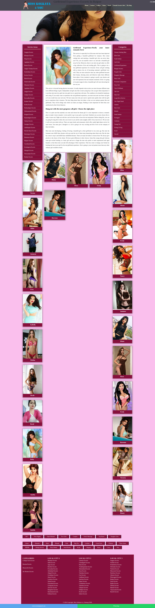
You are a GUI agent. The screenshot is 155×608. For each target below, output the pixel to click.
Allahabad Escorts (53, 571)
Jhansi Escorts (52, 577)
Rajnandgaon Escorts (30, 117)
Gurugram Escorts (53, 585)
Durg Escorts (28, 59)
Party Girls (117, 78)
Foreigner (117, 117)
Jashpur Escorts (28, 95)
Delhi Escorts (51, 562)
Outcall (116, 134)
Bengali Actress (118, 68)
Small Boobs (67, 547)
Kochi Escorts (83, 592)
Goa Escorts (82, 575)
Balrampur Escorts (29, 134)
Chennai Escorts (83, 560)
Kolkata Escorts (52, 594)
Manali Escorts (114, 587)
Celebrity (116, 121)
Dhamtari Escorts (29, 85)
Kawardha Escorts (29, 98)
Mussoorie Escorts (115, 571)
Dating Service (40, 547)
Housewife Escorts (28, 568)
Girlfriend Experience (120, 65)
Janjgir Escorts (28, 91)
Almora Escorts (114, 575)
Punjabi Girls (118, 72)
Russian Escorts (27, 564)
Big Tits (76, 543)
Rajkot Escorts (114, 583)
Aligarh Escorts (52, 573)
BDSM (27, 547)
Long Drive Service (119, 98)
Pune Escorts (82, 564)
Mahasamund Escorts (30, 111)
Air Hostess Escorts (28, 571)
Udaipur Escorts (83, 587)
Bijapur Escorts (28, 140)
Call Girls (117, 62)
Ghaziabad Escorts (53, 583)
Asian (27, 543)
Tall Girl (116, 91)
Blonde (57, 543)
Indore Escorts (83, 594)
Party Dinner (53, 547)
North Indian (117, 114)
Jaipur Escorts (83, 581)
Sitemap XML (88, 602)
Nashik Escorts (114, 562)
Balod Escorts (28, 78)
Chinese (111, 543)
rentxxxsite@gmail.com (38, 606)
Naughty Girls (115, 536)
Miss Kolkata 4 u (78, 602)
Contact (92, 5)
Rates (104, 5)
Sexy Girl (117, 85)
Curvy (108, 547)
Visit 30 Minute (118, 88)
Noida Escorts (51, 581)
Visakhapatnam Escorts (85, 567)
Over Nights (37, 536)
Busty (99, 547)
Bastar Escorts (28, 65)
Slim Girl (117, 95)
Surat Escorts (82, 571)
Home (86, 5)
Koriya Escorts (28, 75)
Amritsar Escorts (83, 579)
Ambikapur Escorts (29, 127)
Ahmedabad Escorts (84, 569)
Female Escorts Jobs (119, 5)
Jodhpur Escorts (83, 589)
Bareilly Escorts (52, 567)
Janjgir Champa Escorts (30, 68)
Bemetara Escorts (29, 137)
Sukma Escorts (28, 121)
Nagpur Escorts (114, 560)
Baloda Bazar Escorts (30, 131)
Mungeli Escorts (28, 150)
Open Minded (51, 536)
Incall (115, 131)
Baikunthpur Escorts (30, 108)
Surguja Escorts (28, 52)
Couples (75, 536)
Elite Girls (117, 55)
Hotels (109, 5)
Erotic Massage (88, 536)
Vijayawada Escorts (115, 589)
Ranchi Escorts (114, 592)
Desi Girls (117, 108)
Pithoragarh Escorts (115, 577)
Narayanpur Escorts (29, 153)
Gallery (98, 5)
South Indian (117, 59)
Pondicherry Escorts (115, 564)
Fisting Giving (118, 127)
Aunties (116, 104)
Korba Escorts (28, 104)
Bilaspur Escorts (28, 55)
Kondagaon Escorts (29, 147)
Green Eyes (99, 543)
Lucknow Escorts (52, 579)
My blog (129, 5)
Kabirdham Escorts (29, 72)
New (118, 547)
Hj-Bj (78, 547)
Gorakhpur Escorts (53, 575)
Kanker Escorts (28, 101)
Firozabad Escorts (53, 569)
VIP (26, 536)
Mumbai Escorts (52, 560)
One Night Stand (119, 101)
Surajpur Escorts (29, 124)
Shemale (37, 543)
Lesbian (87, 543)
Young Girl (117, 124)
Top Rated (101, 536)
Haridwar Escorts (115, 573)
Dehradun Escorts (115, 567)
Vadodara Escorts (84, 573)
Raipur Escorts (114, 579)
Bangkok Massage (119, 75)
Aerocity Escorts (52, 587)
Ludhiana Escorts (84, 577)
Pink (66, 543)
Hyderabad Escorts (53, 592)
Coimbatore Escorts (84, 583)
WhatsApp (116, 606)
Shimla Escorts (114, 585)
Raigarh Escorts (28, 114)
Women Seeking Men (120, 52)
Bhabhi (116, 111)
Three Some (122, 543)
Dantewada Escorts (29, 81)
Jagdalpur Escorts (29, 62)
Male (47, 543)
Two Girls (64, 536)
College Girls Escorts (28, 560)
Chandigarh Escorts (84, 562)
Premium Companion (120, 81)
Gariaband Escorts (29, 144)
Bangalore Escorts (53, 589)
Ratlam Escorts (28, 157)
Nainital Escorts (114, 569)
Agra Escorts (51, 564)
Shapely (88, 547)
